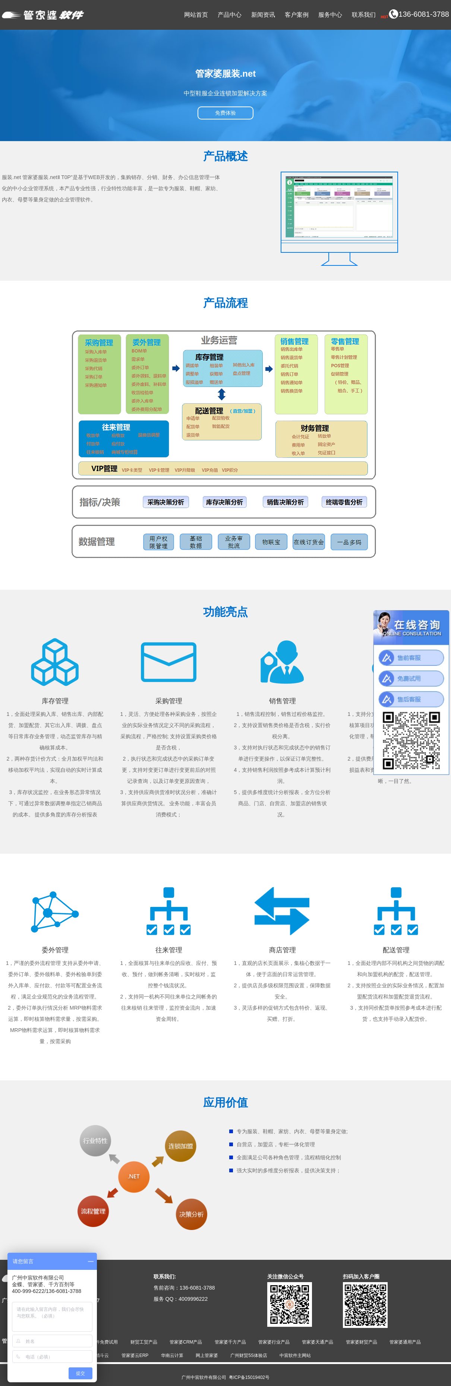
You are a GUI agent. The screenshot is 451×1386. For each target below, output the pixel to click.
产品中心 (230, 15)
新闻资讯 (263, 15)
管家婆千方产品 (230, 1342)
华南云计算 (172, 1355)
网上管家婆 (207, 1355)
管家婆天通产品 (317, 1342)
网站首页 (196, 15)
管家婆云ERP (135, 1355)
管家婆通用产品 (405, 1342)
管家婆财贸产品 (361, 1342)
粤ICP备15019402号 (249, 1377)
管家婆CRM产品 (186, 1342)
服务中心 (330, 15)
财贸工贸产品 (143, 1342)
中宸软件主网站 (295, 1355)
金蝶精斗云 (97, 1355)
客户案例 (297, 15)
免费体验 (225, 113)
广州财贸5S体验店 (248, 1355)
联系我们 (364, 15)
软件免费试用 (104, 1342)
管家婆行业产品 (274, 1342)
